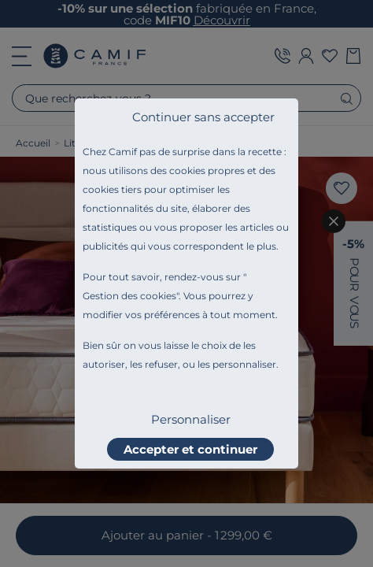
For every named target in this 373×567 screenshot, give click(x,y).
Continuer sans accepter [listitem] (203, 116)
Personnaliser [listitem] (191, 419)
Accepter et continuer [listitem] (190, 449)
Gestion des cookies (129, 296)
